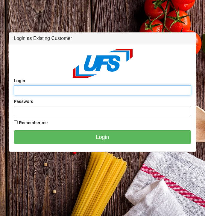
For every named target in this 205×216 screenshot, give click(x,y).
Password (24, 101)
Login (19, 80)
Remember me (33, 122)
